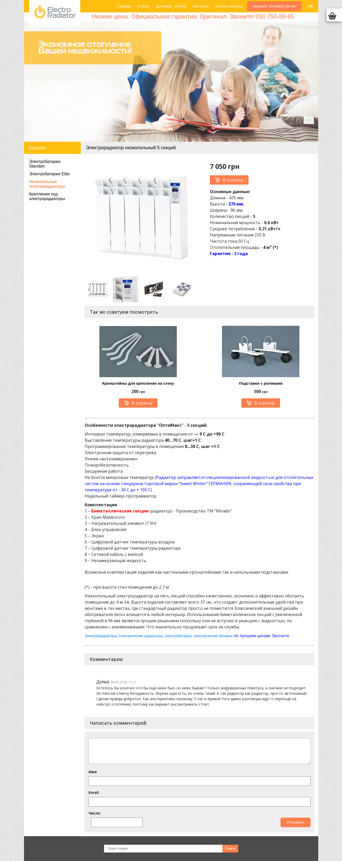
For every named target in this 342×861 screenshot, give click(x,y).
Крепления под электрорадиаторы (47, 196)
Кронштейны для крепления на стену (138, 383)
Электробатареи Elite (49, 174)
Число (94, 813)
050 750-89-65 (275, 16)
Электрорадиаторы (101, 636)
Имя (93, 771)
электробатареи (178, 636)
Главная (124, 6)
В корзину (229, 180)
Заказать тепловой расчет (274, 6)
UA (310, 6)
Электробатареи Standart (45, 163)
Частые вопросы (229, 6)
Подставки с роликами (261, 383)
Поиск (230, 848)
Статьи (143, 6)
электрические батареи (213, 636)
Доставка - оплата (171, 6)
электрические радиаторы (141, 636)
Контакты (201, 6)
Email (94, 792)
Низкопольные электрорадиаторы (47, 183)
